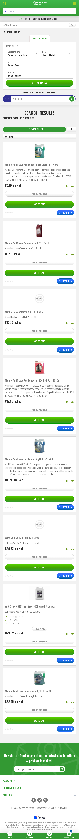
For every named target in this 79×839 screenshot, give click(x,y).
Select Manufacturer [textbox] (18, 55)
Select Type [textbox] (13, 65)
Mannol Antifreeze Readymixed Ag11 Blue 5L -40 (29, 459)
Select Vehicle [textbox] (14, 75)
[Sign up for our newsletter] (39, 769)
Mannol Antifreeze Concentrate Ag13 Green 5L (28, 691)
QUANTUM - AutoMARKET (58, 808)
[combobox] (39, 11)
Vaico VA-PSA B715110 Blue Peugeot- (23, 538)
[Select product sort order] (39, 136)
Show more (39, 628)
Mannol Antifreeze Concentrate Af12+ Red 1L (27, 243)
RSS (45, 800)
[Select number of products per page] (71, 129)
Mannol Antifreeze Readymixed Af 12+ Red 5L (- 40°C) (32, 380)
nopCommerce (28, 808)
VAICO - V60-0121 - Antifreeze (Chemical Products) (30, 606)
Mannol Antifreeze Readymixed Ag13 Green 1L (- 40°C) (32, 164)
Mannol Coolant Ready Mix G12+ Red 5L (24, 312)
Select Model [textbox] (48, 55)
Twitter (39, 800)
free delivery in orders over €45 (39, 19)
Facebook (34, 800)
